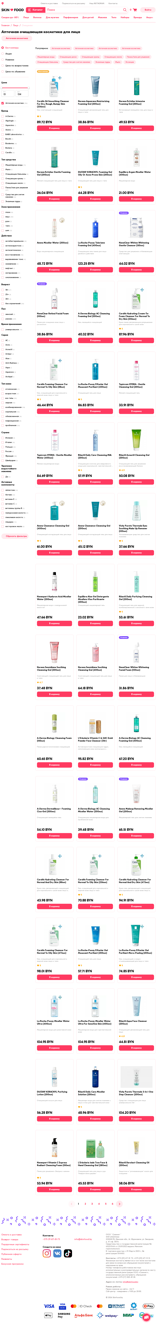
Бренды (138, 17)
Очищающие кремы (90, 57)
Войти (148, 10)
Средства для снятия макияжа (76, 62)
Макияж (102, 17)
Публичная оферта (11, 1254)
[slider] (1, 88)
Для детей (88, 17)
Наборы (125, 17)
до (18, 91)
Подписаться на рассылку (73, 3)
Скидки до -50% (10, 17)
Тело (113, 17)
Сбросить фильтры (16, 536)
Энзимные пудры (102, 62)
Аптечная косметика (17, 38)
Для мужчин (52, 17)
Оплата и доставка (49, 3)
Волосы (37, 17)
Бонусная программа (12, 1264)
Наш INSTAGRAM (96, 3)
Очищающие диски (68, 57)
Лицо (26, 17)
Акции (149, 17)
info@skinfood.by (83, 1239)
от (4, 91)
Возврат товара (9, 1239)
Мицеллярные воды (46, 57)
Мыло (117, 62)
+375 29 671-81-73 (51, 1239)
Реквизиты (6, 1259)
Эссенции (129, 62)
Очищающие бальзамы (47, 62)
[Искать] (125, 10)
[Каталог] (35, 10)
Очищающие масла (113, 57)
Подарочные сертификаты (15, 1244)
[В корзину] (54, 128)
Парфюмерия (70, 17)
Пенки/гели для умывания (138, 57)
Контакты (113, 3)
